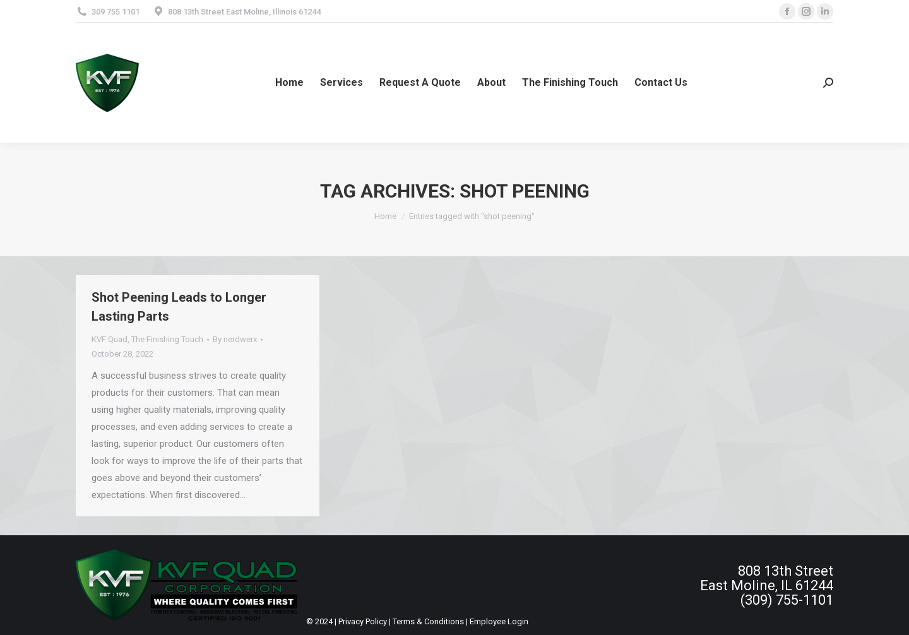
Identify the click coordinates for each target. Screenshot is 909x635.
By (235, 339)
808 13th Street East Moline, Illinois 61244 (244, 11)
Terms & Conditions (428, 621)
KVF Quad (110, 339)
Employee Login (499, 621)
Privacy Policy (362, 621)
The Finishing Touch (167, 339)
